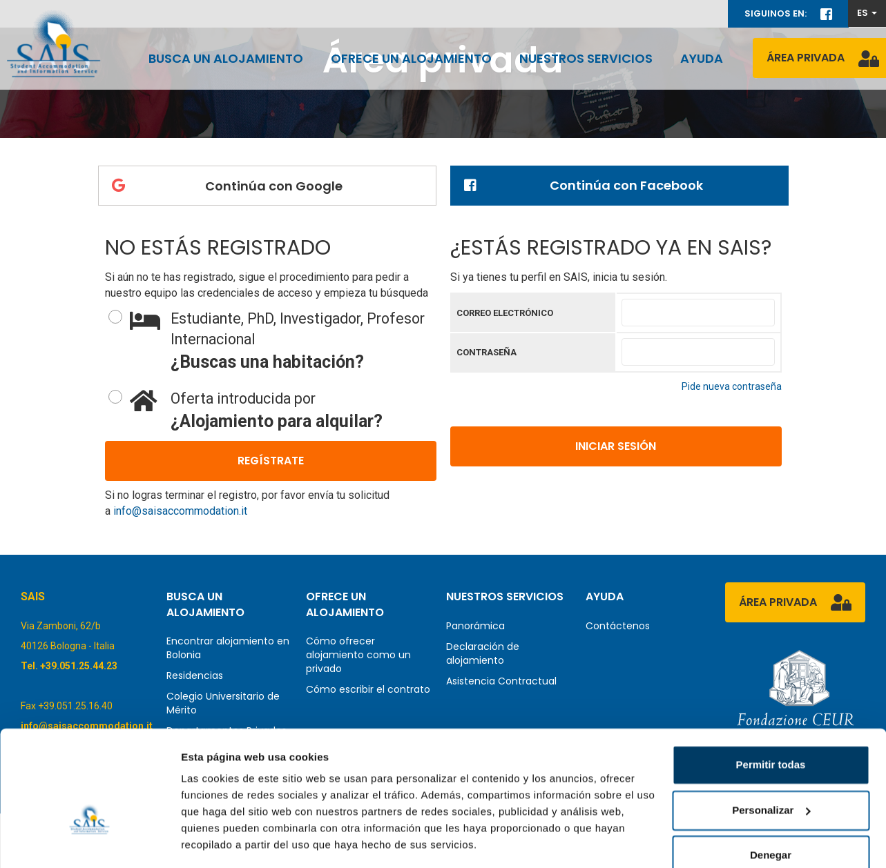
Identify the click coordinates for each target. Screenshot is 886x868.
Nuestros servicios (586, 58)
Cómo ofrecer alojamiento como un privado (358, 654)
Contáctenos (618, 626)
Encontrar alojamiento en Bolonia (227, 648)
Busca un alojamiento (225, 58)
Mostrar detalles (221, 841)
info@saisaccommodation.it (180, 510)
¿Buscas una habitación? (283, 340)
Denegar (770, 813)
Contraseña (486, 352)
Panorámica (475, 626)
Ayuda (701, 58)
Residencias (194, 675)
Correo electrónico (504, 313)
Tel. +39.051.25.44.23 (69, 665)
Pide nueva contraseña (732, 386)
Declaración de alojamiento (482, 653)
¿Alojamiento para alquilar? (283, 409)
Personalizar (771, 767)
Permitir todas (771, 723)
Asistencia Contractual (501, 681)
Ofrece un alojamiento (411, 58)
